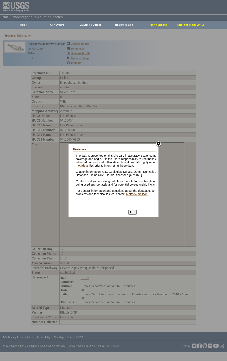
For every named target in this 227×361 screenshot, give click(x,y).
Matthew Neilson (137, 194)
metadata (82, 165)
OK (132, 212)
